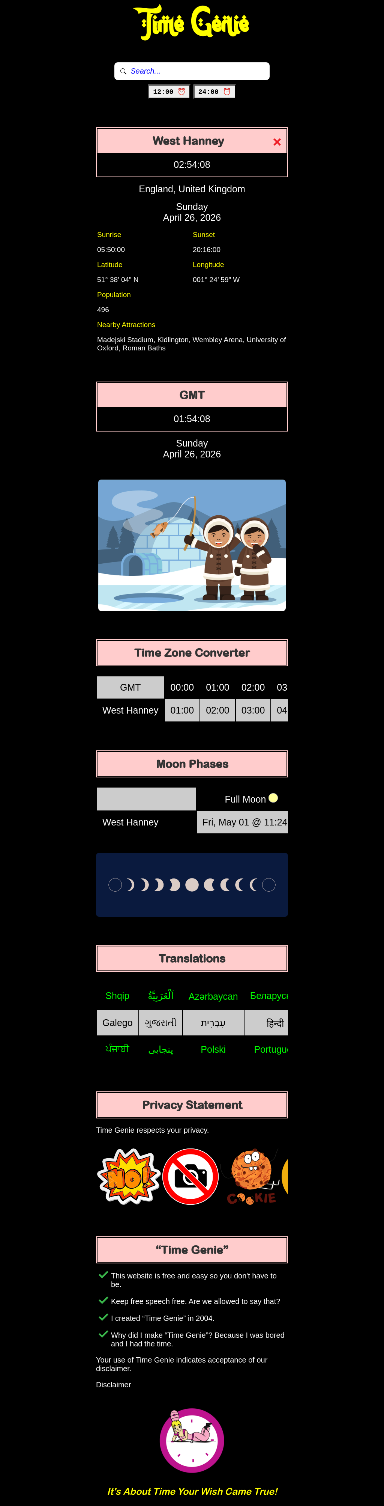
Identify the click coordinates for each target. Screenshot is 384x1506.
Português (275, 1049)
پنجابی (160, 1049)
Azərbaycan (213, 996)
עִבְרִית (213, 1022)
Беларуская (275, 995)
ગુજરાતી (161, 1022)
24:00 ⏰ (214, 92)
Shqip (117, 995)
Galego (117, 1022)
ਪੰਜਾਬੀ (117, 1049)
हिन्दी (275, 1023)
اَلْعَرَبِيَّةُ (161, 995)
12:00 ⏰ (169, 92)
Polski (213, 1049)
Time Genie (192, 24)
